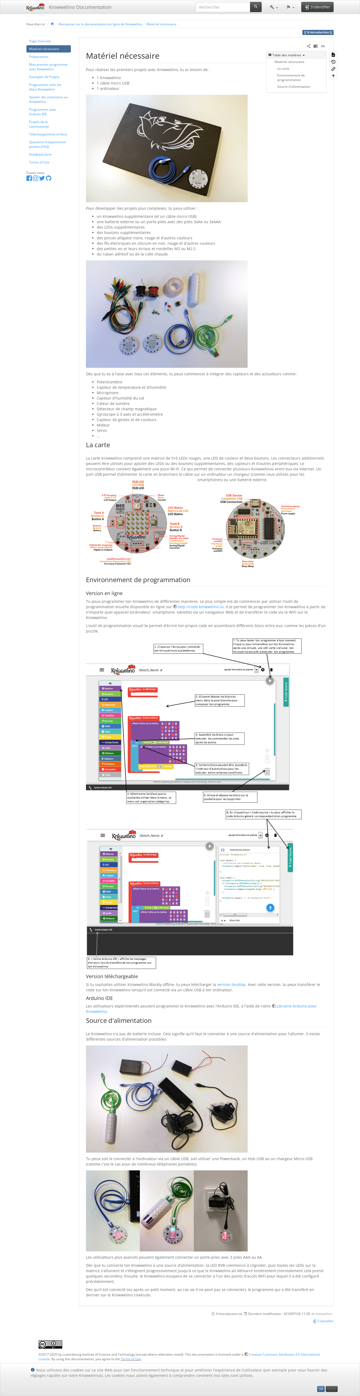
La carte (283, 68)
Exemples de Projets (44, 77)
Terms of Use (39, 162)
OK (321, 1389)
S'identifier (323, 1321)
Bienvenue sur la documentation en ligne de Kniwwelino (100, 24)
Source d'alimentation (293, 86)
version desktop (231, 984)
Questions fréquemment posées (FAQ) (47, 144)
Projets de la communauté (39, 124)
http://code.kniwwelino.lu (201, 606)
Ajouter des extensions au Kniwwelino (48, 99)
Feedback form (40, 154)
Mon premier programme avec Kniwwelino (48, 66)
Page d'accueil (40, 41)
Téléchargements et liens (48, 134)
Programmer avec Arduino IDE (42, 111)
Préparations (39, 56)
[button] (274, 7)
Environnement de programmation (291, 77)
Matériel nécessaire (161, 24)
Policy (331, 1389)
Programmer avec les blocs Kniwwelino (45, 86)
